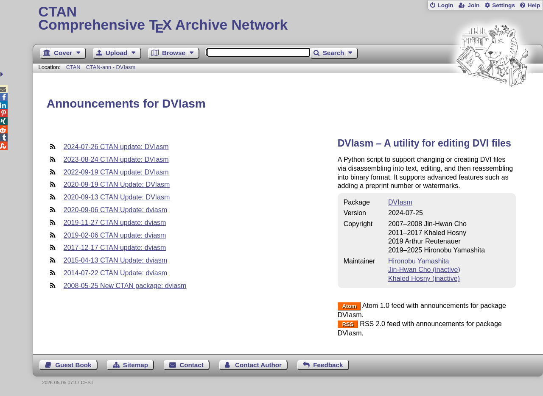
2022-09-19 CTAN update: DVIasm (116, 172)
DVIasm (400, 202)
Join (473, 5)
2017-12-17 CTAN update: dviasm (115, 247)
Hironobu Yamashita (418, 261)
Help (534, 5)
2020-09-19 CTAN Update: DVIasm (117, 184)
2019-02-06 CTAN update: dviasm (115, 235)
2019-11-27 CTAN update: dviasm (115, 222)
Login (445, 5)
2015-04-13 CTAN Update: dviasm (115, 260)
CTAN (73, 67)
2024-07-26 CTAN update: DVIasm (116, 146)
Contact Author (258, 364)
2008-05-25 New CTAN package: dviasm (125, 285)
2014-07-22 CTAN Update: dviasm (115, 273)
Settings (503, 5)
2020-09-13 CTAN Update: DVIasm (117, 197)
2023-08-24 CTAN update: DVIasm (116, 159)
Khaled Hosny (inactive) (424, 278)
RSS (347, 324)
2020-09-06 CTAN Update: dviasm (115, 209)
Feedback (328, 364)
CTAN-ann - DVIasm (110, 67)
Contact (191, 364)
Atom (349, 306)
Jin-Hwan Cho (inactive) (424, 269)
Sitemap (135, 364)
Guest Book (73, 364)
